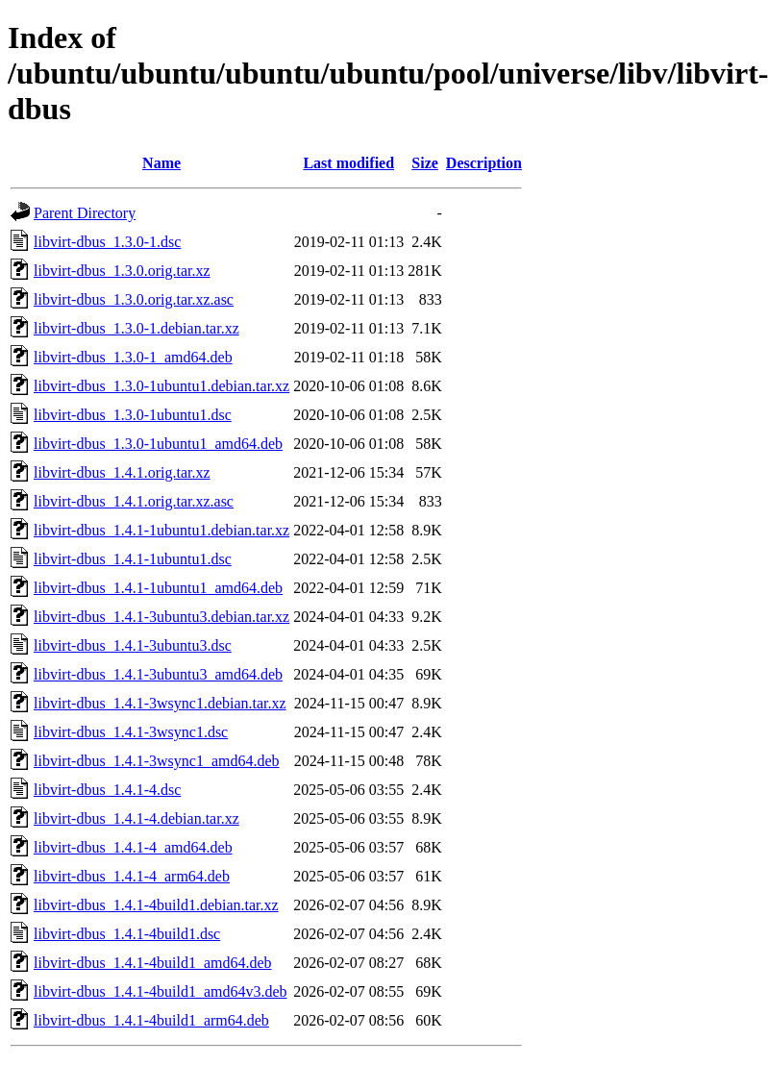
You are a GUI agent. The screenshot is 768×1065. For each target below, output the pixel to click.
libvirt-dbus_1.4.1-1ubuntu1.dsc (133, 559)
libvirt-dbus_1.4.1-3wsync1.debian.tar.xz (160, 703)
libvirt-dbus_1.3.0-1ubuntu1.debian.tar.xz (161, 386)
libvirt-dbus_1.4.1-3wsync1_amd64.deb (157, 761)
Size (424, 163)
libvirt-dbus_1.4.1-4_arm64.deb (132, 876)
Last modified (348, 163)
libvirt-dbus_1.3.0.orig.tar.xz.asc (134, 299)
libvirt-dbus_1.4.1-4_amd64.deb (133, 847)
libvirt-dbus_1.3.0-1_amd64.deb (133, 357)
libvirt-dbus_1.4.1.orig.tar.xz (122, 472)
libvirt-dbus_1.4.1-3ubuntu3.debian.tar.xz (161, 616)
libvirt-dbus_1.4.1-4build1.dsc (127, 934)
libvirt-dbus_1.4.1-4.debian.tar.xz (136, 818)
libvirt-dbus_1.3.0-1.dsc (107, 242)
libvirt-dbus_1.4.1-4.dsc (107, 789)
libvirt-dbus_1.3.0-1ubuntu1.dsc (133, 415)
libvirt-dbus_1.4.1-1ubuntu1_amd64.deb (158, 588)
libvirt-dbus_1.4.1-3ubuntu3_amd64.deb (158, 674)
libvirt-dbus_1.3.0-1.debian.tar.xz (136, 328)
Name (161, 163)
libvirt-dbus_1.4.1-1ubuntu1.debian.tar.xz (161, 530)
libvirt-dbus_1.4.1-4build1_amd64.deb (153, 962)
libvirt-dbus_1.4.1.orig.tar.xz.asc (134, 501)
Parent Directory (85, 213)
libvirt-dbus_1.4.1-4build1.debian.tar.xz (156, 905)
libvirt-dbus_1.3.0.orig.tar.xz (122, 270)
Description (484, 163)
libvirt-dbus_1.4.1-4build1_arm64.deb (151, 1020)
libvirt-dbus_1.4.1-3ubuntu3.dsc (133, 645)
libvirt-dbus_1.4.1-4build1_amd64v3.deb (160, 991)
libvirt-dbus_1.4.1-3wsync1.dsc (131, 732)
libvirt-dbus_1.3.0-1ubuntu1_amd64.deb (158, 443)
